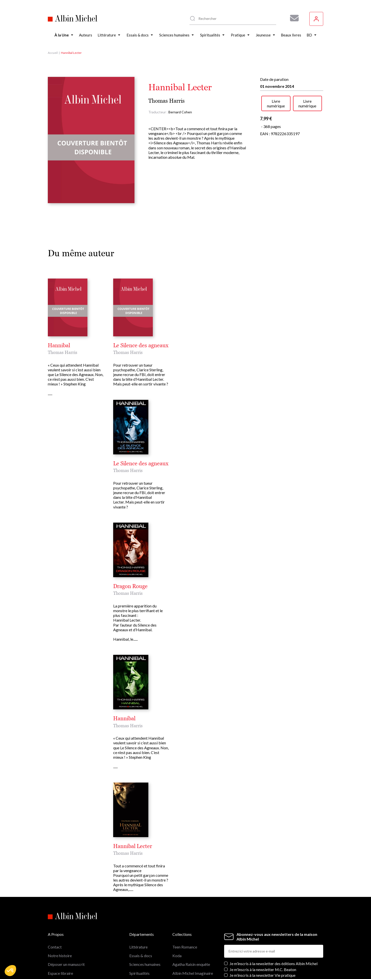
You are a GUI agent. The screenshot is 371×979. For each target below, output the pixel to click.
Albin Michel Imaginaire (192, 973)
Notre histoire (60, 955)
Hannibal (59, 345)
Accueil (53, 53)
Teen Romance (184, 947)
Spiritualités (139, 973)
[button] (10, 971)
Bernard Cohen (180, 112)
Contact (55, 947)
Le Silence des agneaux (140, 345)
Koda (177, 955)
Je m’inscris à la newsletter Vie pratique (262, 975)
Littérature (138, 947)
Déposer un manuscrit (66, 964)
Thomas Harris (166, 100)
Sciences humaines (144, 964)
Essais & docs (140, 955)
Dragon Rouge (130, 586)
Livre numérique (276, 103)
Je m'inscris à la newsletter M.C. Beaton (263, 969)
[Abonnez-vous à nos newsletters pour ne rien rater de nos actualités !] (292, 18)
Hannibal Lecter (132, 846)
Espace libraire (60, 973)
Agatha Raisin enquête (191, 964)
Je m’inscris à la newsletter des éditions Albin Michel (274, 963)
